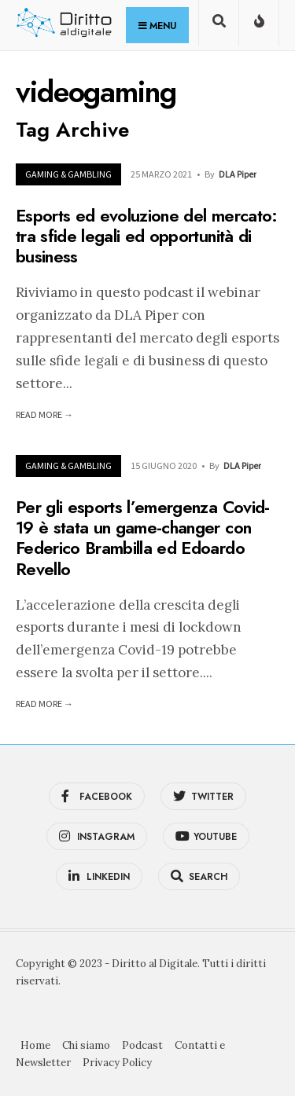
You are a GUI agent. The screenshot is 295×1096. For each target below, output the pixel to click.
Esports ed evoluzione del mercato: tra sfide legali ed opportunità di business (147, 236)
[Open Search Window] (218, 26)
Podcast (142, 1045)
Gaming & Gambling (68, 174)
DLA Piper (237, 174)
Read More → (44, 414)
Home (35, 1045)
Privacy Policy (117, 1062)
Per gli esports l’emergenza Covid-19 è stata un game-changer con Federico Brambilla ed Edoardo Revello (143, 537)
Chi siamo (86, 1045)
